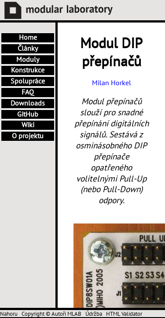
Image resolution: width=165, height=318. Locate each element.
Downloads (28, 103)
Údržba (93, 314)
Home (28, 38)
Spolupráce (28, 81)
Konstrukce (27, 70)
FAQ (28, 92)
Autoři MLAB (66, 314)
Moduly (27, 60)
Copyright (33, 314)
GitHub (27, 114)
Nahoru (9, 314)
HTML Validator (124, 314)
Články (28, 49)
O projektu (28, 136)
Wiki (28, 125)
